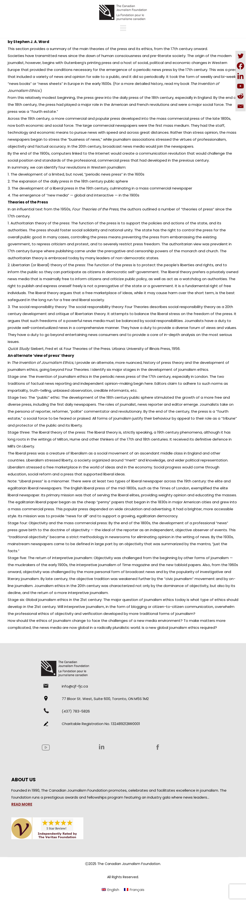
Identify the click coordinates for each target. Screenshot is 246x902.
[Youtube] (240, 86)
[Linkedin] (240, 76)
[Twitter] (240, 56)
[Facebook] (240, 66)
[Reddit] (240, 96)
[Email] (240, 106)
